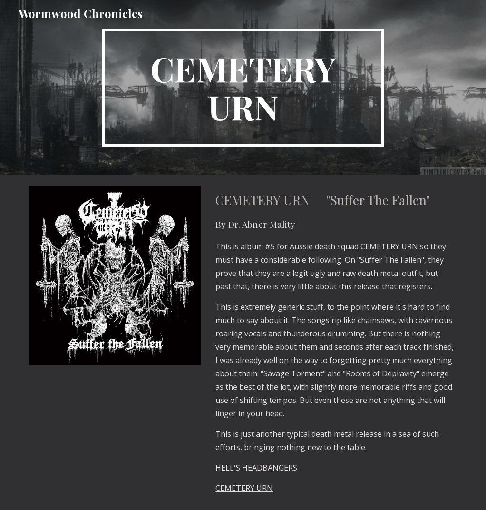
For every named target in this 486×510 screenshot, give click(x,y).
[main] (243, 88)
